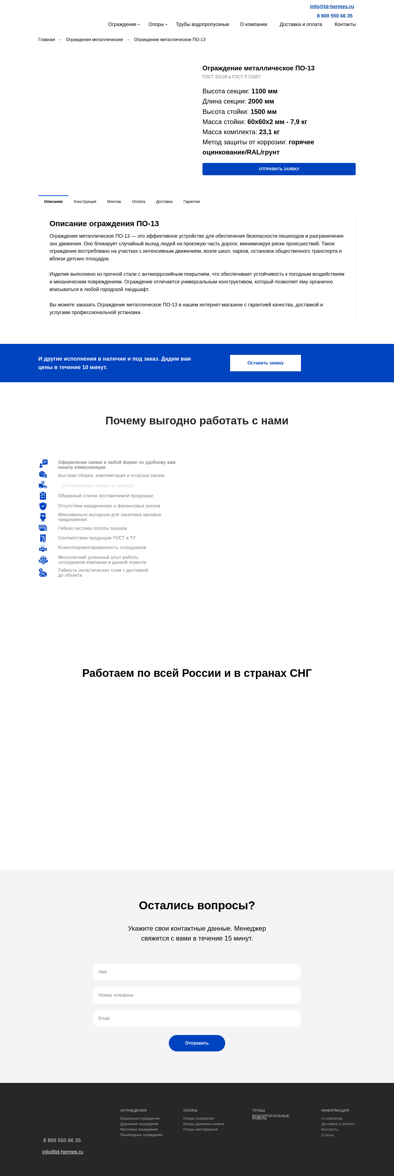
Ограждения (122, 24)
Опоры (156, 24)
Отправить (197, 1043)
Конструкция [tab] (85, 201)
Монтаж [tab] (114, 201)
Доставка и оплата (301, 24)
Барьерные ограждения (140, 1118)
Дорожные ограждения (139, 1124)
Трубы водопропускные (202, 24)
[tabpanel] (197, 268)
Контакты (345, 24)
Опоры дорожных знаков (203, 1124)
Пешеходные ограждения (141, 1135)
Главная (46, 39)
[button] (279, 169)
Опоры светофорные (200, 1129)
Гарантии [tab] (192, 201)
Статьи (327, 1135)
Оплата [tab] (138, 201)
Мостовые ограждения (139, 1129)
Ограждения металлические (94, 39)
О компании (253, 24)
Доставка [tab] (164, 201)
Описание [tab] (53, 201)
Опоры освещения (198, 1118)
